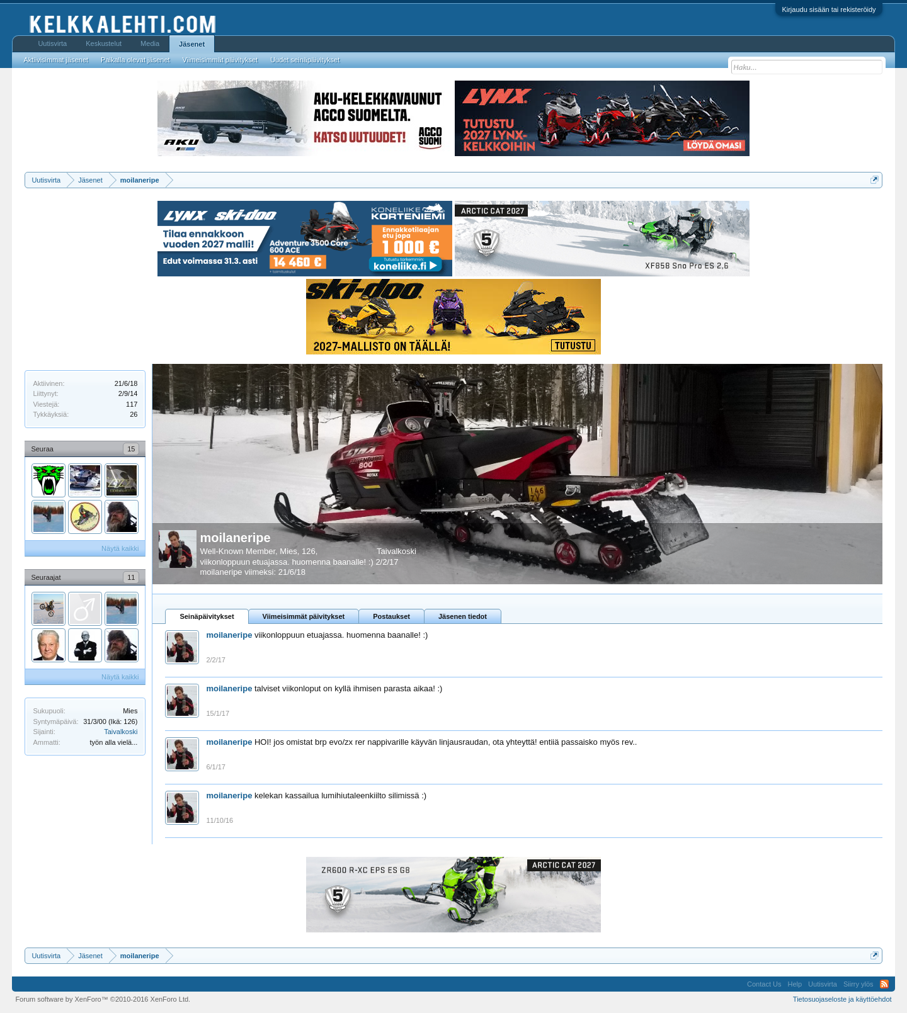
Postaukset (391, 616)
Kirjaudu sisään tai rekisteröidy (829, 9)
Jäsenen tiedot (462, 616)
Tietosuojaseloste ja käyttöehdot (842, 999)
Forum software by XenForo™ (102, 999)
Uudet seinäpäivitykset (304, 60)
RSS (884, 984)
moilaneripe (235, 538)
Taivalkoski (120, 731)
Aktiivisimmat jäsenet (55, 60)
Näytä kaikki (120, 548)
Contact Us (764, 984)
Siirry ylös (858, 984)
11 (131, 577)
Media (149, 43)
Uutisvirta (52, 43)
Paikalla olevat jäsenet (135, 60)
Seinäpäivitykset (207, 616)
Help (794, 984)
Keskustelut (104, 43)
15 (131, 449)
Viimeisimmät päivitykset (304, 616)
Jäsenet (192, 44)
